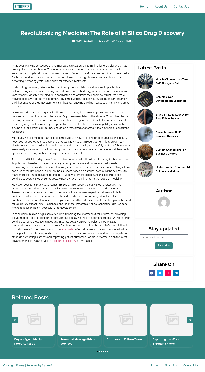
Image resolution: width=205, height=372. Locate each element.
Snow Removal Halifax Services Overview (170, 134)
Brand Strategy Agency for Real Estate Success (172, 116)
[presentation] (15, 320)
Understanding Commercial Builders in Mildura (173, 169)
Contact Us (181, 6)
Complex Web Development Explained (171, 99)
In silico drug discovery (62, 240)
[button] (97, 351)
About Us (161, 6)
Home (144, 6)
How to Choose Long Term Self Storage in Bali (172, 81)
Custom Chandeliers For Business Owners (171, 151)
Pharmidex (68, 229)
